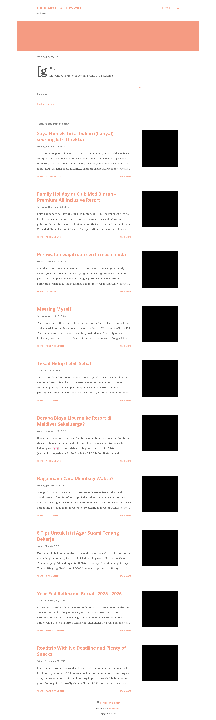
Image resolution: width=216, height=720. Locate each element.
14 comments (53, 461)
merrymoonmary (114, 708)
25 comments (53, 291)
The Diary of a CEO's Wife (59, 8)
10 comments (53, 237)
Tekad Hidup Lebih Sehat (64, 363)
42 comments (53, 176)
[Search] (166, 8)
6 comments (52, 400)
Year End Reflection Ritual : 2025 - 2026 (79, 593)
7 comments (52, 515)
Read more (125, 176)
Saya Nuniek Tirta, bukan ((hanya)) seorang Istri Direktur (75, 136)
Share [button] (139, 87)
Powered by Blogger (108, 702)
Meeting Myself (54, 309)
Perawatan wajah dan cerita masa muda (81, 254)
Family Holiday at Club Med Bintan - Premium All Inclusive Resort (76, 197)
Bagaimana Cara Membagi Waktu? (75, 478)
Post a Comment (46, 104)
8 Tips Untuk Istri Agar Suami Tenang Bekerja (78, 536)
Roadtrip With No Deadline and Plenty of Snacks (81, 651)
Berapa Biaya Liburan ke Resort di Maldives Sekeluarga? (74, 421)
